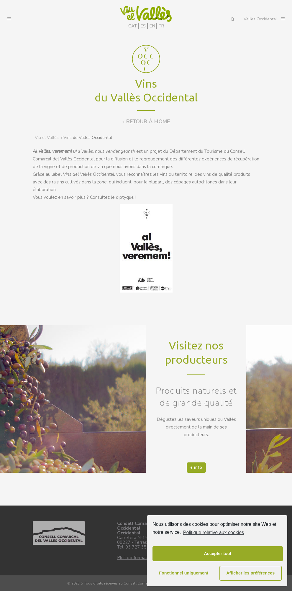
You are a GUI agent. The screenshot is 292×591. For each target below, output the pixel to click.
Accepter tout (218, 553)
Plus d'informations (136, 558)
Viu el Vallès (47, 137)
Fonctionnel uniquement (183, 573)
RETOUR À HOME (148, 121)
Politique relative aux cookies (213, 532)
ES (143, 26)
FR (161, 26)
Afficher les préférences (250, 573)
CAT (132, 26)
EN (152, 26)
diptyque (125, 197)
